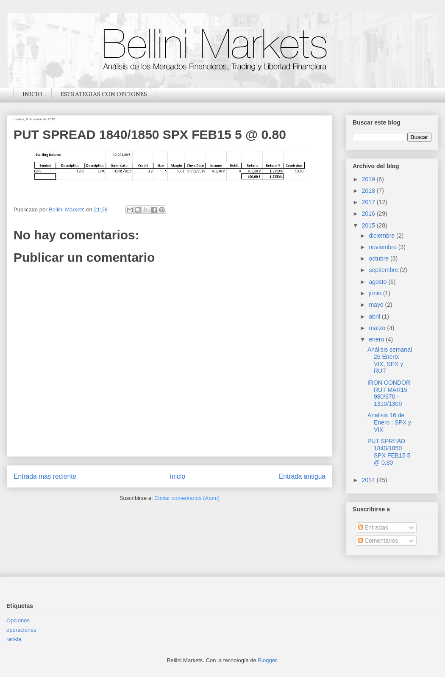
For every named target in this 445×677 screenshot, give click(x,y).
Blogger (267, 660)
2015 (369, 225)
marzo (378, 328)
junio (376, 293)
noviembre (383, 247)
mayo (377, 304)
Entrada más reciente (45, 476)
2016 (369, 213)
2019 (369, 179)
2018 (369, 190)
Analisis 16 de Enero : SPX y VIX (389, 422)
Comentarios (378, 540)
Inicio (177, 476)
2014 (369, 480)
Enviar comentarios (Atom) (187, 498)
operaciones (21, 630)
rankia (13, 639)
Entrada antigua (302, 476)
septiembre (384, 269)
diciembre (382, 235)
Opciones (18, 620)
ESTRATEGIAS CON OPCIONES (104, 95)
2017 (369, 202)
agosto (378, 281)
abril (375, 316)
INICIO (32, 95)
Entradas (373, 527)
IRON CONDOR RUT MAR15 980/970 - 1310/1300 (388, 393)
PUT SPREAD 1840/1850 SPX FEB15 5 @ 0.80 (388, 452)
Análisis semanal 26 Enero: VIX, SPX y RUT (389, 360)
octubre (379, 258)
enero (377, 339)
